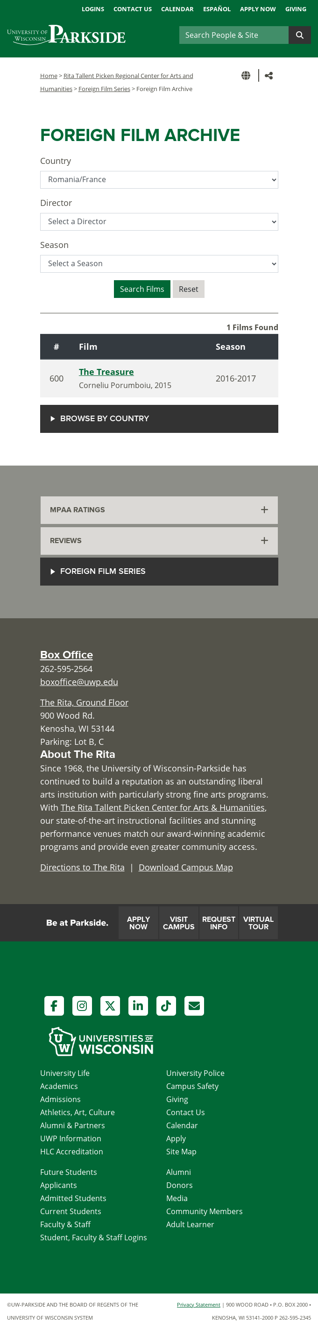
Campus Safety (192, 1086)
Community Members (204, 1211)
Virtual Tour (258, 923)
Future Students (68, 1172)
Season (54, 244)
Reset (188, 289)
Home (48, 75)
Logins (93, 9)
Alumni (178, 1172)
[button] (247, 75)
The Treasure (106, 371)
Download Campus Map (186, 867)
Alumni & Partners (72, 1125)
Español (217, 9)
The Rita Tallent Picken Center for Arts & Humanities (163, 807)
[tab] (159, 510)
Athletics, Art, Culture (77, 1112)
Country (55, 160)
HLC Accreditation (71, 1151)
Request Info (218, 923)
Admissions (60, 1099)
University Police (195, 1073)
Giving (295, 9)
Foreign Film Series (104, 89)
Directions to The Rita (82, 867)
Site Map (181, 1151)
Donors (179, 1185)
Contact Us (132, 9)
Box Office (66, 655)
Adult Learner (190, 1224)
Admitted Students (73, 1198)
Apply (176, 1138)
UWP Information (70, 1138)
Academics (59, 1086)
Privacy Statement (198, 1304)
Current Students (70, 1211)
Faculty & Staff (65, 1224)
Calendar (177, 9)
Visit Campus (179, 923)
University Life (65, 1073)
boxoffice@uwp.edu (79, 681)
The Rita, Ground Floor (84, 702)
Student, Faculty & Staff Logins (93, 1237)
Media (177, 1198)
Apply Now (258, 9)
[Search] (234, 35)
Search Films (142, 289)
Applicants (58, 1185)
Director (56, 202)
